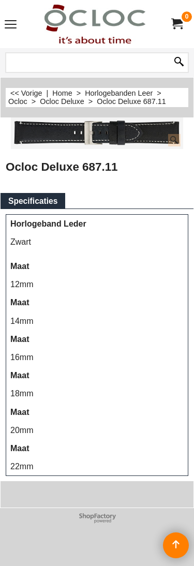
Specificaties (32, 201)
